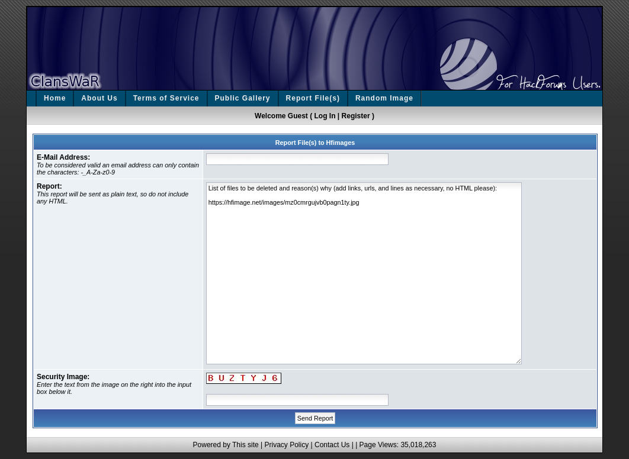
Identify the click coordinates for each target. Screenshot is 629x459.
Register (356, 116)
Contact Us (331, 445)
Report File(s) (313, 98)
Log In (325, 116)
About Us (99, 98)
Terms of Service (166, 98)
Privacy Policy (286, 445)
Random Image (384, 98)
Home (55, 98)
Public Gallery (243, 98)
